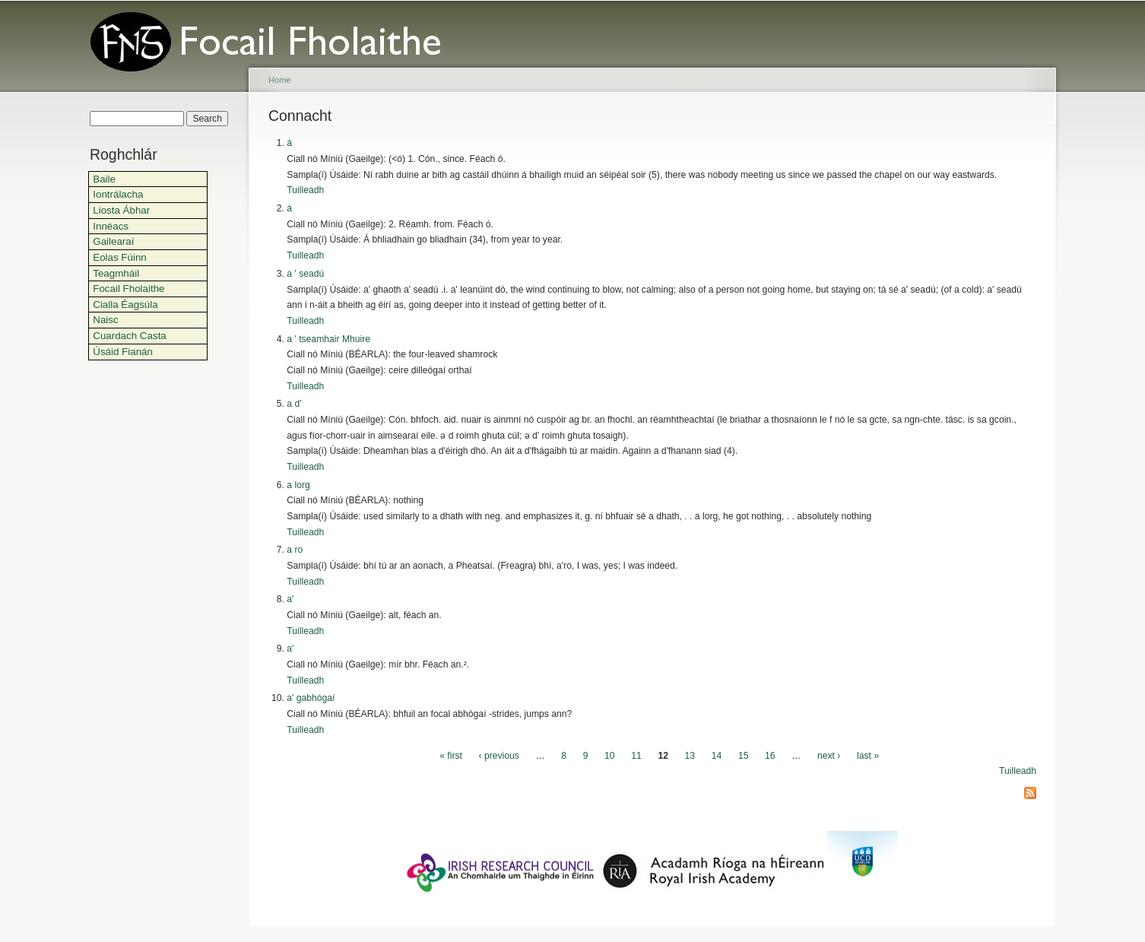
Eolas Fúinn (120, 257)
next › (828, 755)
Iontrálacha (118, 194)
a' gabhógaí (311, 698)
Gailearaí (113, 241)
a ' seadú (305, 273)
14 (717, 755)
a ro (295, 549)
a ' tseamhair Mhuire (328, 339)
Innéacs (110, 226)
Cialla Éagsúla (125, 304)
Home (279, 79)
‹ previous (499, 755)
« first (450, 755)
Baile (104, 179)
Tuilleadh (305, 190)
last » (868, 755)
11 (636, 755)
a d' (294, 403)
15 (743, 755)
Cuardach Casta (130, 335)
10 (609, 755)
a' (290, 599)
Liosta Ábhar (121, 210)
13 (690, 755)
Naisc (105, 319)
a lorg (298, 485)
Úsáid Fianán (123, 351)
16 (770, 755)
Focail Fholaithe (128, 288)
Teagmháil (116, 273)
